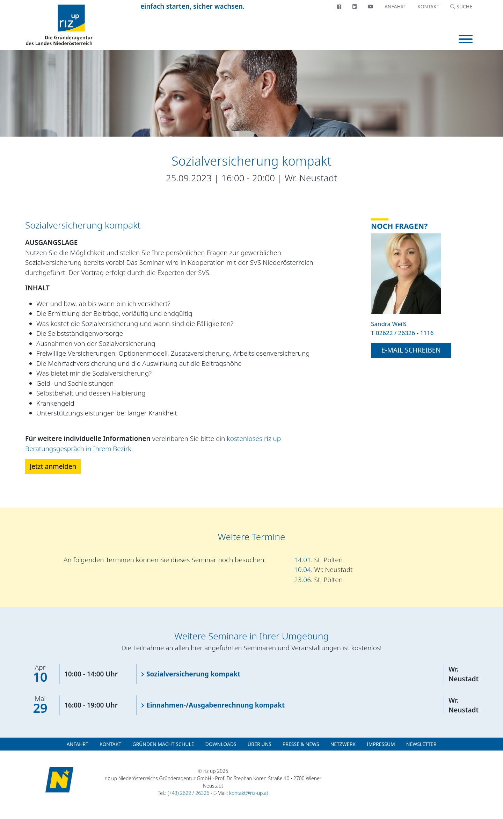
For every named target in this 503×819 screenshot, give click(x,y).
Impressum (381, 744)
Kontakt (428, 6)
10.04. (323, 569)
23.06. (318, 579)
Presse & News (301, 744)
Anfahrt (395, 6)
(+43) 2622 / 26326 (188, 793)
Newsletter (421, 744)
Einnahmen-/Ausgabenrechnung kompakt (215, 705)
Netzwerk (343, 744)
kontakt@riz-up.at (248, 793)
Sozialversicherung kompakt (193, 674)
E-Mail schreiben (411, 350)
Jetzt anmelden (53, 466)
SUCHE (461, 6)
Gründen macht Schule (163, 744)
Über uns (259, 744)
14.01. (318, 559)
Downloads (220, 744)
